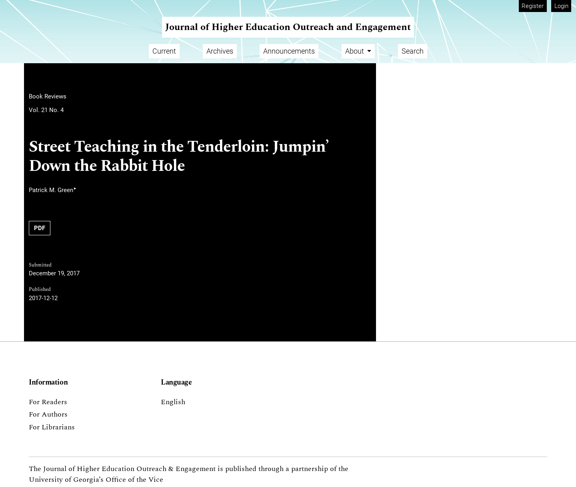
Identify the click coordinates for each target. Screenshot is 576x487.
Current (164, 51)
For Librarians (52, 427)
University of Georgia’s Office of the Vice (96, 479)
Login (561, 6)
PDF (39, 228)
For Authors (48, 414)
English (173, 402)
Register (533, 6)
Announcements (289, 51)
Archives (219, 51)
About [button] (355, 51)
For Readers (48, 402)
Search (413, 51)
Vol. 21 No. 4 (46, 110)
